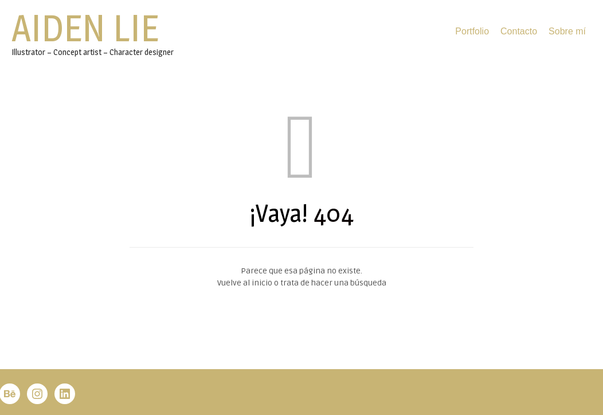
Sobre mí (567, 31)
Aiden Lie (85, 28)
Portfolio (472, 31)
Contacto (518, 31)
